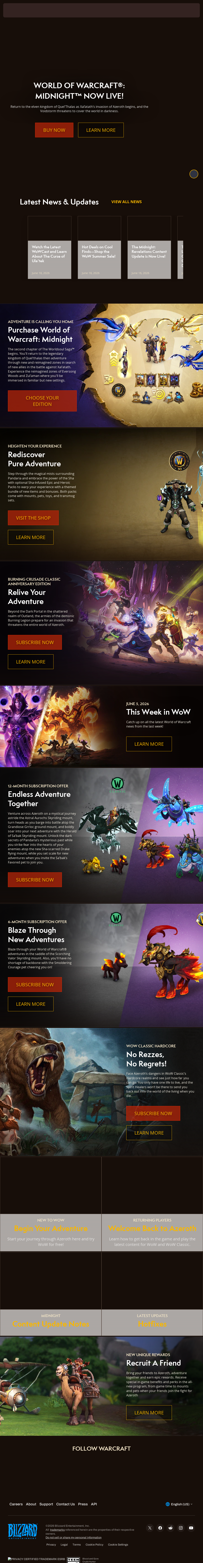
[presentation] (15, 10)
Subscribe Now (35, 642)
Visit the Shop (33, 518)
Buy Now (54, 138)
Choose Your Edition (42, 401)
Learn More (101, 138)
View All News (126, 201)
